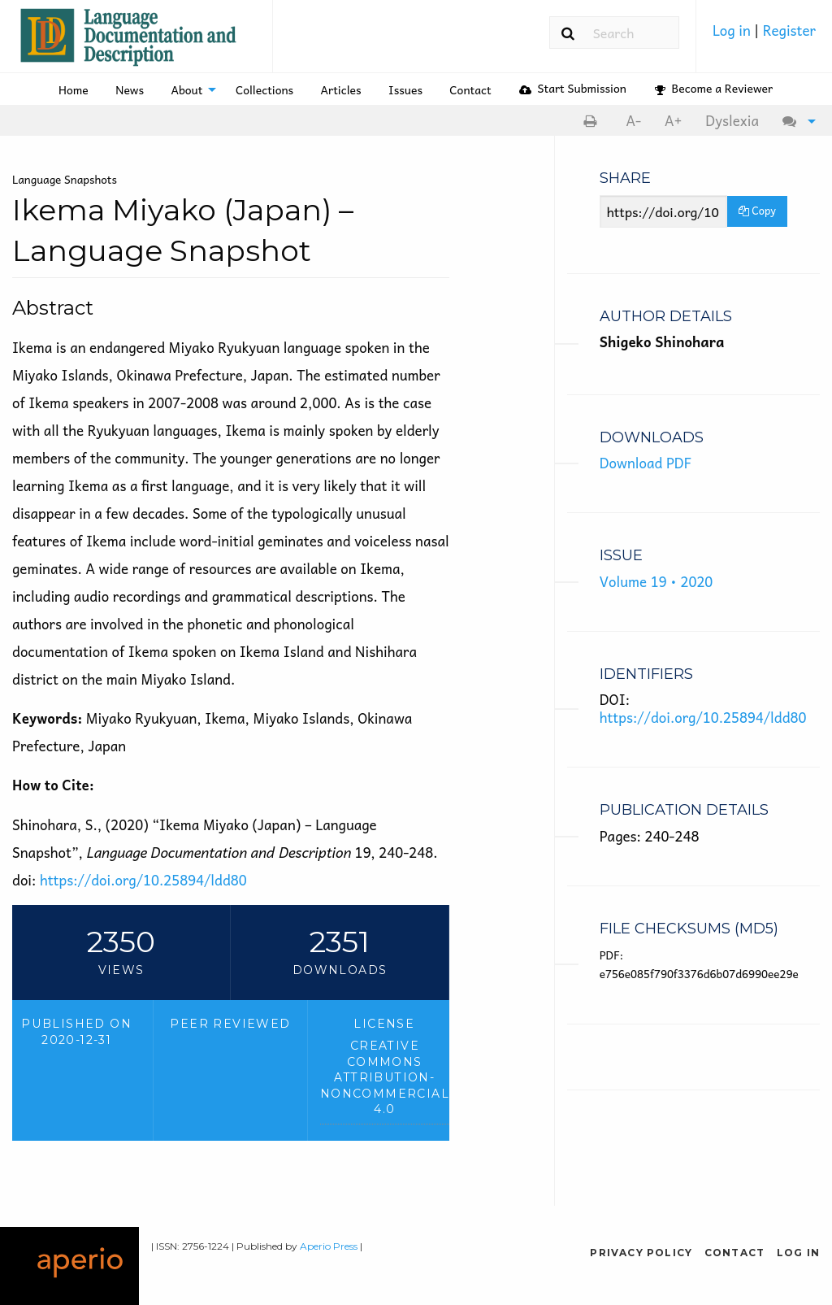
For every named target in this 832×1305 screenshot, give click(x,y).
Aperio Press (329, 1246)
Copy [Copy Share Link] (757, 210)
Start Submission (572, 88)
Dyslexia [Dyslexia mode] (732, 120)
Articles (341, 89)
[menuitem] (764, 35)
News (129, 89)
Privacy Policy (641, 1252)
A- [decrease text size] (633, 120)
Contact (470, 89)
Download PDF (646, 462)
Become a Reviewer (714, 88)
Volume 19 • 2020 (656, 581)
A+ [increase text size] (673, 120)
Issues (405, 89)
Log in (733, 30)
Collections (264, 89)
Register (789, 30)
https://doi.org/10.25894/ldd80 (143, 879)
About (186, 89)
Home (73, 89)
